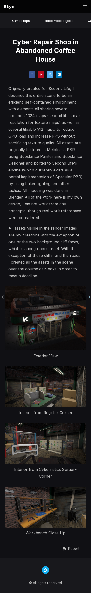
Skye (9, 6)
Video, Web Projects (58, 21)
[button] (70, 548)
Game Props (21, 21)
